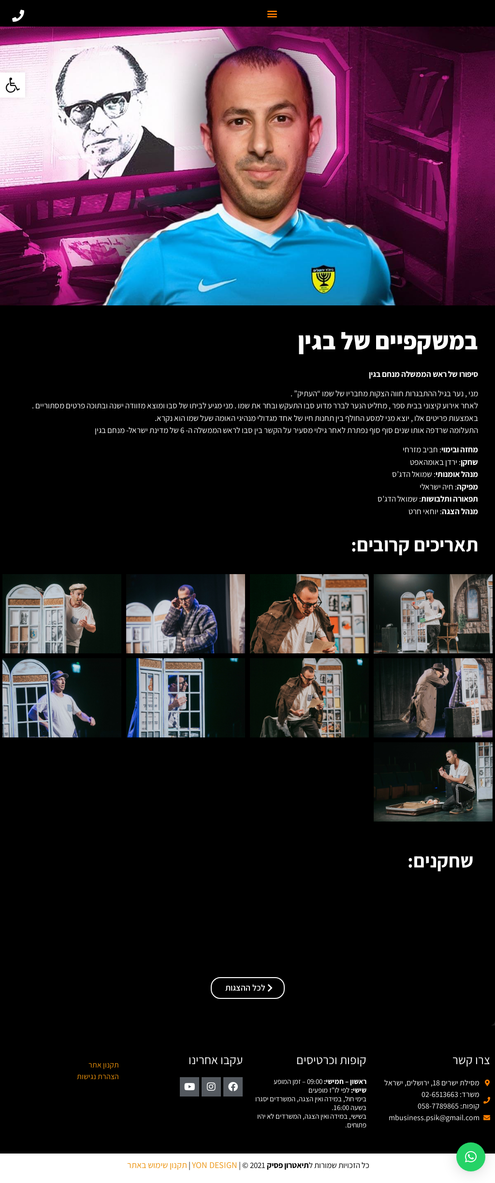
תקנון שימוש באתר (157, 1164)
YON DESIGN (214, 1164)
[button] (12, 85)
